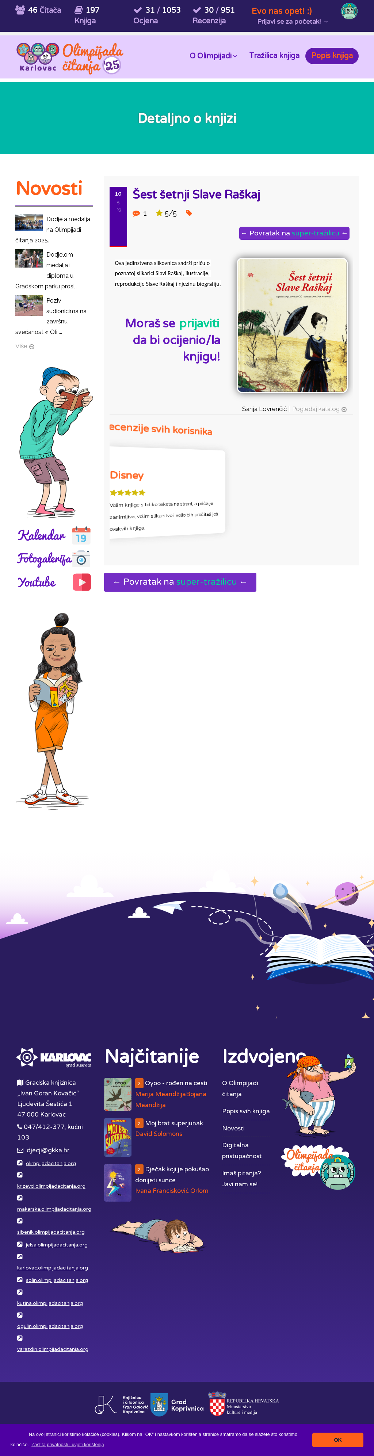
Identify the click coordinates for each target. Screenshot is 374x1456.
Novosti (233, 1128)
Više (21, 346)
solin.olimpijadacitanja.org (57, 1280)
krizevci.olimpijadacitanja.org (51, 1186)
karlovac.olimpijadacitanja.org (52, 1268)
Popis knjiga (332, 55)
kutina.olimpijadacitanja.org (50, 1303)
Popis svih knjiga (246, 1111)
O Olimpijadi (213, 56)
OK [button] (338, 1440)
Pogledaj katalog (316, 408)
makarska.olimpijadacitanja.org (54, 1209)
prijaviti (199, 324)
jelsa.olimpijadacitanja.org (57, 1245)
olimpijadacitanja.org (51, 1164)
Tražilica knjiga (274, 55)
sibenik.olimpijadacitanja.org (51, 1232)
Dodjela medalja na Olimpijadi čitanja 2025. (52, 230)
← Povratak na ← (294, 233)
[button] (67, 1444)
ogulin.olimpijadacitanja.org (50, 1326)
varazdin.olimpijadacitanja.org (52, 1349)
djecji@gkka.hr (48, 1150)
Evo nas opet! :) (282, 11)
